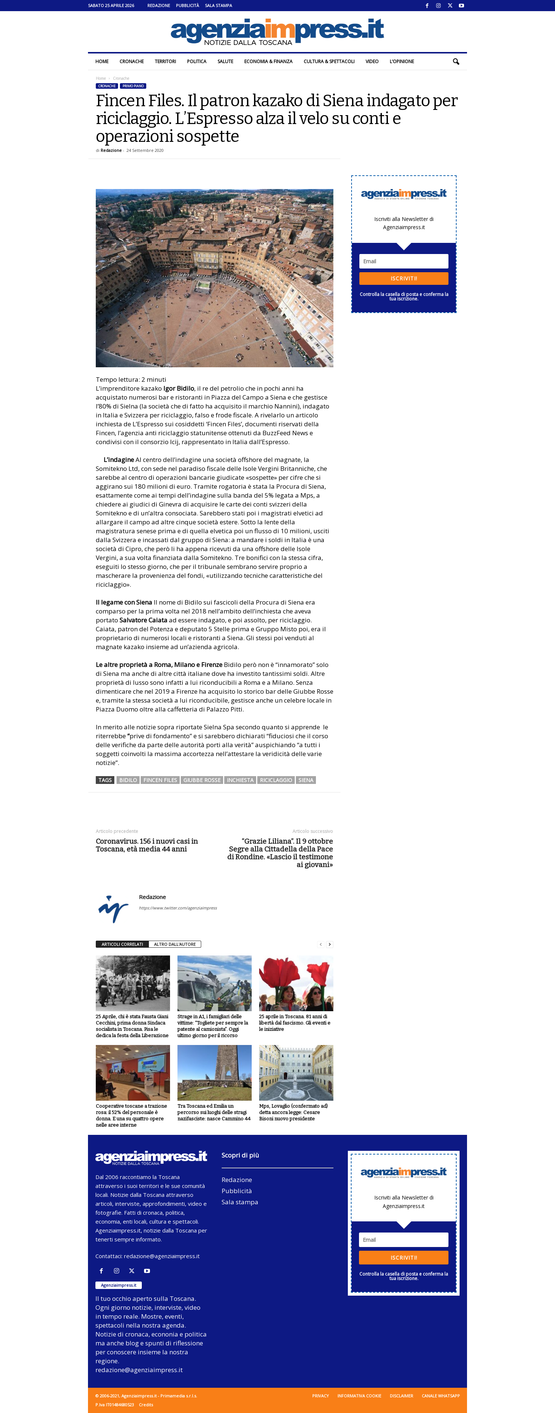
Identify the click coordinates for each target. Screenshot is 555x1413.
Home (101, 61)
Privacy (320, 1396)
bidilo (128, 780)
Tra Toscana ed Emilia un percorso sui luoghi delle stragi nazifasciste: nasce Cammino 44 (214, 1112)
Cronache (132, 61)
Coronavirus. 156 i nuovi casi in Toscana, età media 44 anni (147, 845)
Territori (165, 61)
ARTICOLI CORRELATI (122, 944)
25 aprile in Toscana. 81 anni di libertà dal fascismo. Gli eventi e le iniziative (294, 1023)
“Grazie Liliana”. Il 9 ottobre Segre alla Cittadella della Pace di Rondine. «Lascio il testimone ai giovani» (280, 853)
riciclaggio (276, 780)
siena (305, 780)
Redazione (158, 5)
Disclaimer (401, 1396)
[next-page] (329, 944)
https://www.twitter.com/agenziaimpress (178, 908)
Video (372, 61)
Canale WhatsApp (441, 1396)
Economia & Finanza (268, 61)
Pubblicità (187, 5)
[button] (456, 61)
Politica (196, 61)
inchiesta (240, 780)
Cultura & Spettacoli (329, 61)
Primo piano (133, 86)
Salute (225, 61)
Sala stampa (218, 5)
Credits (146, 1404)
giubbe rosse (202, 780)
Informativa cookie (359, 1396)
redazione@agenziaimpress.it (162, 1256)
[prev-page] (320, 944)
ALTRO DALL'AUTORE (175, 944)
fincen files (160, 780)
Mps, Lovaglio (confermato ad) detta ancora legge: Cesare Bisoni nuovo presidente (293, 1112)
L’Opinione (402, 61)
